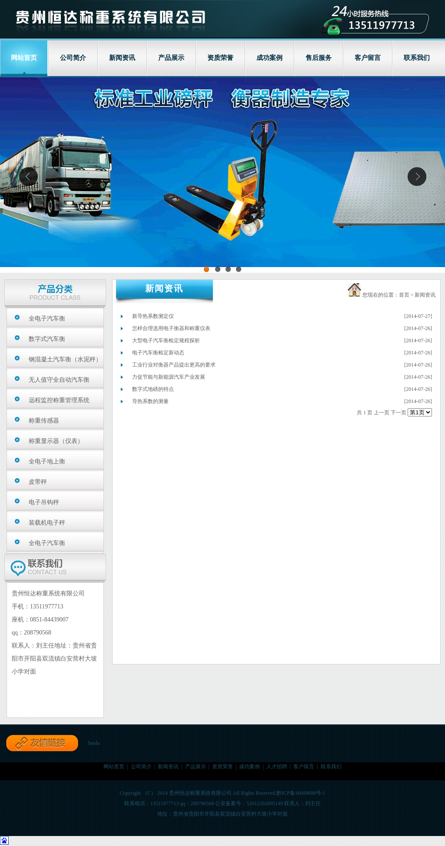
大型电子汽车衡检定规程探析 (166, 340)
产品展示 (171, 57)
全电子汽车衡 (47, 318)
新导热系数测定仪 (153, 316)
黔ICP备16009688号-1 (300, 793)
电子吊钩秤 (44, 502)
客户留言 (368, 57)
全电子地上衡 (47, 461)
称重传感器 (44, 420)
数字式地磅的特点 (153, 389)
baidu (94, 743)
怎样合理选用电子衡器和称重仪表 (171, 328)
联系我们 (417, 57)
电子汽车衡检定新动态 (158, 353)
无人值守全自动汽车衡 (59, 380)
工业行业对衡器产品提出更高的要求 (174, 365)
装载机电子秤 (47, 522)
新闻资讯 (122, 57)
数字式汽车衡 (47, 339)
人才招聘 (276, 766)
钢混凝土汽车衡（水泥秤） (65, 359)
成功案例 (269, 57)
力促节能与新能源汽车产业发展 (168, 377)
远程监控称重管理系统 (59, 400)
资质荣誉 (220, 57)
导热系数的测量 (150, 401)
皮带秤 (38, 482)
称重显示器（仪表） (56, 441)
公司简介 (73, 57)
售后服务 (319, 57)
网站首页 (113, 766)
